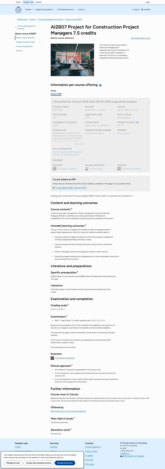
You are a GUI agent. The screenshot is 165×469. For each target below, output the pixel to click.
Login (147, 2)
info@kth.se (125, 453)
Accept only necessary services (38, 463)
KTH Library (89, 464)
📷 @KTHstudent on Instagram (132, 456)
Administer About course (140, 38)
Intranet (38, 2)
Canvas (53, 451)
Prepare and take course (25, 42)
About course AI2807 (74, 19)
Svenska (147, 9)
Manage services (13, 463)
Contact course (91, 451)
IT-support (89, 456)
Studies (32, 19)
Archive (19, 51)
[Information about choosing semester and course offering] (100, 85)
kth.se (18, 2)
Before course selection (25, 38)
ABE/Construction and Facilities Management (68, 411)
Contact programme (93, 447)
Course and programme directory (50, 19)
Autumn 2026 (56, 94)
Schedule (53, 447)
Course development (24, 46)
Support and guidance (23, 451)
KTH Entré (89, 460)
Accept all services (64, 463)
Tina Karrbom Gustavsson (65, 358)
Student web (28, 2)
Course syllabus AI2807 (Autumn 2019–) (71, 188)
